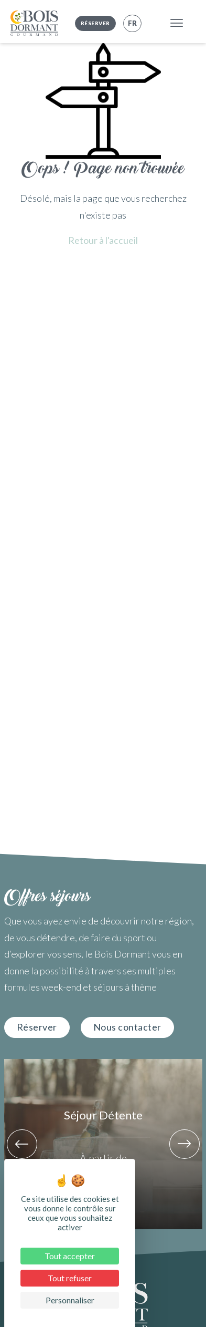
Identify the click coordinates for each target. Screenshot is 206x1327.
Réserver (95, 23)
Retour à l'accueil (103, 240)
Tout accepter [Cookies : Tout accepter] (70, 1256)
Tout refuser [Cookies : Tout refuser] (70, 1278)
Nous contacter (127, 1027)
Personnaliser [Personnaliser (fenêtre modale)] (70, 1300)
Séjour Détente (103, 1115)
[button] (22, 1144)
